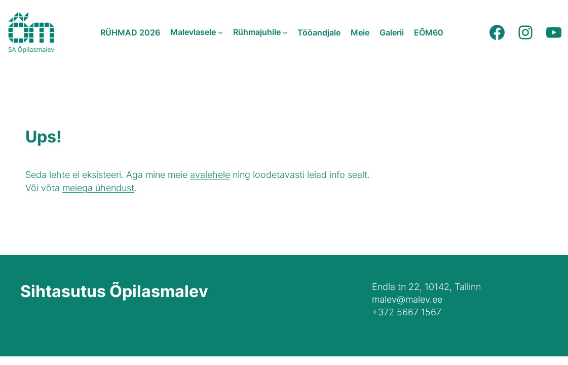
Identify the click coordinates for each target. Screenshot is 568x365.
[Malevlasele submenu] (220, 32)
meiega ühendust (98, 187)
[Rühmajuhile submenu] (285, 32)
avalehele (210, 174)
